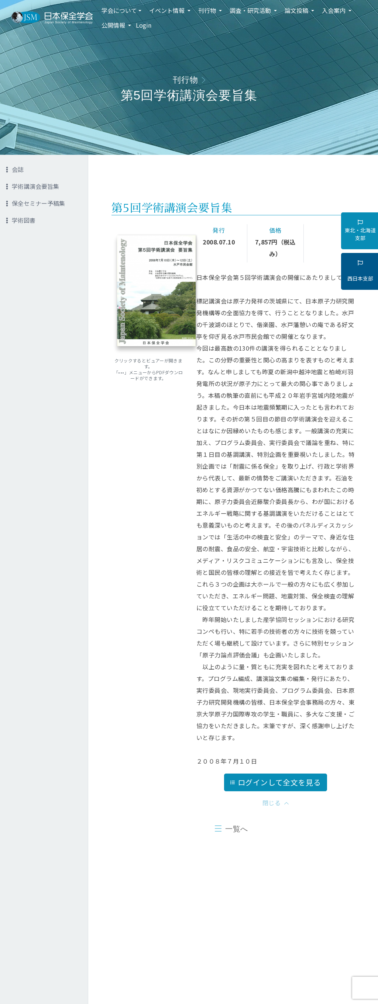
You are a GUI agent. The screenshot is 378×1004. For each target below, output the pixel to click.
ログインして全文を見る (275, 782)
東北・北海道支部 (360, 230)
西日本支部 (360, 271)
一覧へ (236, 829)
